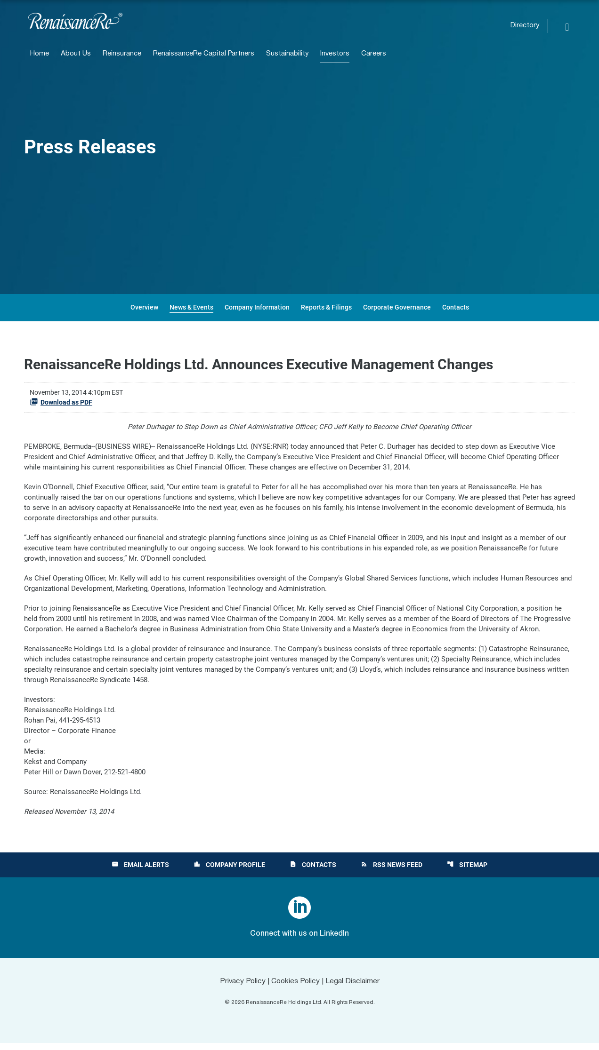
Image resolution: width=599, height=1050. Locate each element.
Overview (144, 307)
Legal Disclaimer (354, 988)
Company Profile (229, 871)
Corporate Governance (397, 307)
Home (39, 54)
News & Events (191, 307)
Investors (334, 54)
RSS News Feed (391, 871)
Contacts (455, 307)
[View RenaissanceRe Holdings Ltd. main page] (75, 21)
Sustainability (287, 54)
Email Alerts (140, 871)
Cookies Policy (295, 988)
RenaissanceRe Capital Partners (203, 54)
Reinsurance (122, 54)
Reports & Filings (326, 307)
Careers (373, 54)
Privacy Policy (241, 988)
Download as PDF (61, 402)
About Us (76, 54)
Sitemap (467, 871)
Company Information (257, 307)
